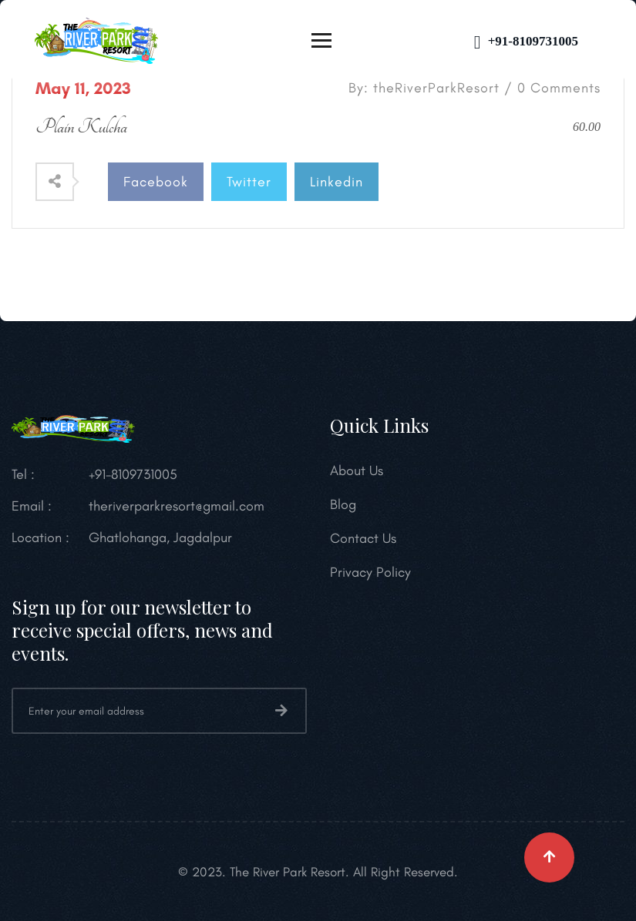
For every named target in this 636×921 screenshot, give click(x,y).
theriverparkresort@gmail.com (176, 505)
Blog (343, 504)
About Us (356, 470)
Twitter (249, 181)
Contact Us (363, 538)
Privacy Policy (370, 572)
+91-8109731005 (526, 41)
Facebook (155, 181)
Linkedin (336, 181)
